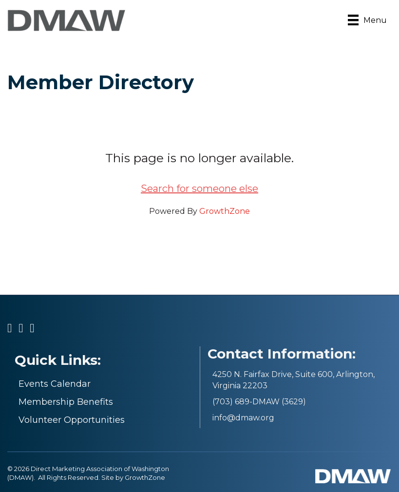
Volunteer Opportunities (72, 420)
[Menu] (367, 20)
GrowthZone (224, 211)
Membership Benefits (66, 402)
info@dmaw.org (243, 417)
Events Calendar (55, 383)
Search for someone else (199, 188)
